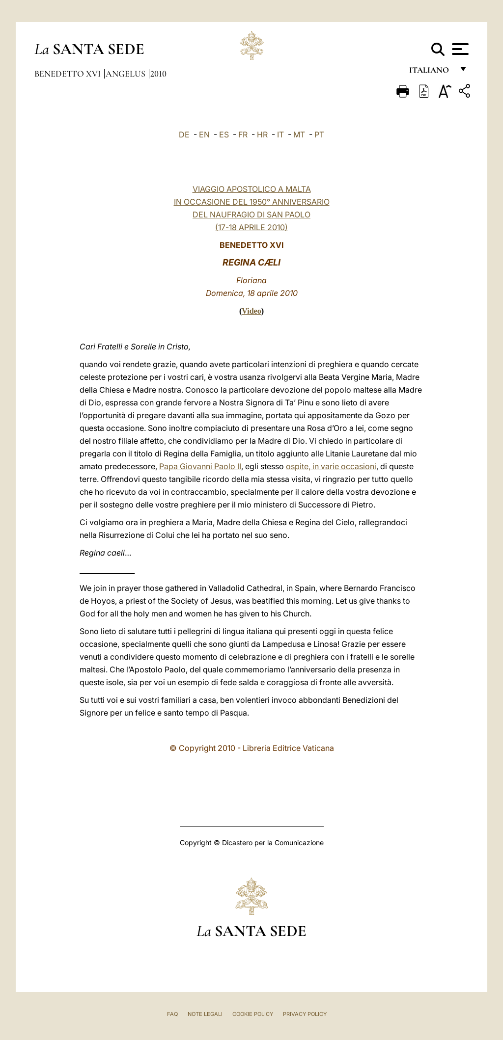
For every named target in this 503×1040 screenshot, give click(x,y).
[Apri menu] (459, 49)
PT (319, 134)
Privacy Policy (305, 1014)
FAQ (172, 1014)
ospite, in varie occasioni (331, 466)
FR (243, 134)
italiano (431, 72)
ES (224, 134)
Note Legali (205, 1014)
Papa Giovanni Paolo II (200, 466)
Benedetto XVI (68, 73)
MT (299, 134)
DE (184, 134)
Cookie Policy (252, 1014)
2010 (158, 73)
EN (204, 134)
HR (262, 134)
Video (251, 311)
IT (280, 134)
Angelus (126, 73)
